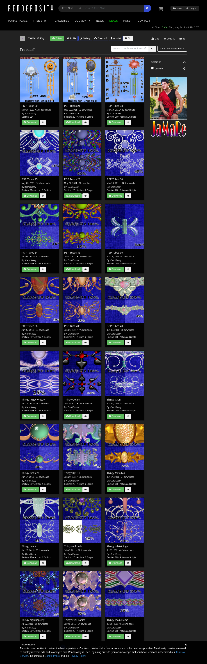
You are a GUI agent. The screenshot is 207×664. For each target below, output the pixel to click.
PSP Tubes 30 (115, 179)
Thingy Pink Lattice (74, 620)
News (100, 20)
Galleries (61, 20)
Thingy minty (29, 546)
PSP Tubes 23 (115, 105)
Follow (57, 38)
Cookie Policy (52, 655)
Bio (128, 38)
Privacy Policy (77, 655)
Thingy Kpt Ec (72, 473)
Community (83, 20)
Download (30, 122)
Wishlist (116, 38)
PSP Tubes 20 (30, 105)
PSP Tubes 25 (30, 179)
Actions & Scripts (85, 117)
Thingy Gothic (72, 399)
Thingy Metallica (116, 473)
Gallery (85, 38)
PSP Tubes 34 (30, 252)
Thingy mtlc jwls (73, 546)
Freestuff (100, 38)
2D (31, 117)
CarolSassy (30, 113)
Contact (144, 20)
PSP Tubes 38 (30, 326)
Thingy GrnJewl (30, 473)
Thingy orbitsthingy (117, 546)
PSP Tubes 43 (115, 326)
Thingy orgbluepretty (33, 620)
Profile (71, 38)
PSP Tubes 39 (72, 326)
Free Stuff (41, 20)
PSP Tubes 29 (72, 179)
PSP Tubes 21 (72, 105)
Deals (113, 20)
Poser (127, 20)
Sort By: (171, 48)
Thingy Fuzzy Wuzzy (33, 399)
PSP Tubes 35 (72, 252)
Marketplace (18, 20)
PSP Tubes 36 (115, 252)
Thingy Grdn (114, 399)
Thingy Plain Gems (117, 620)
